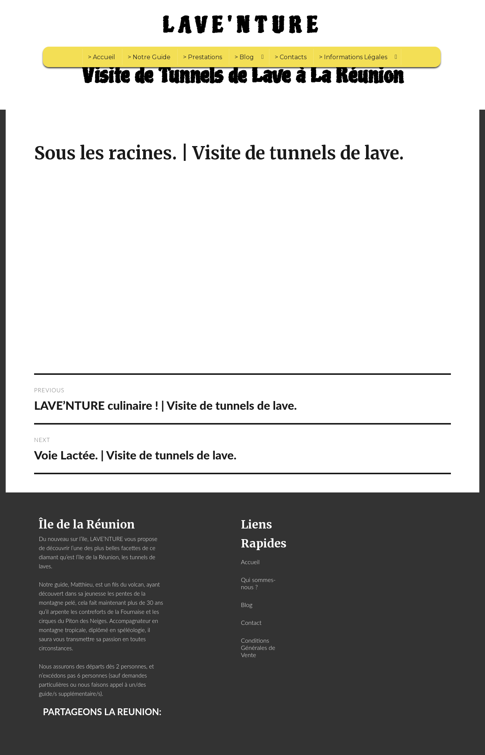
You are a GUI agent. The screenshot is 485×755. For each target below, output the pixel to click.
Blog (247, 604)
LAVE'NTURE (242, 25)
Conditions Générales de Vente (258, 647)
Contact (251, 622)
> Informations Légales (353, 57)
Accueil (250, 561)
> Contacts (291, 57)
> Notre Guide (149, 57)
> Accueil (101, 57)
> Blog (244, 57)
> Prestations (202, 57)
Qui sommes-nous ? (258, 583)
